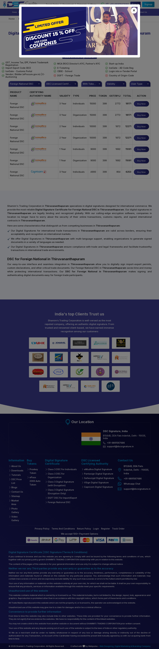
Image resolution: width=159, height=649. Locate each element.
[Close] (134, 10)
